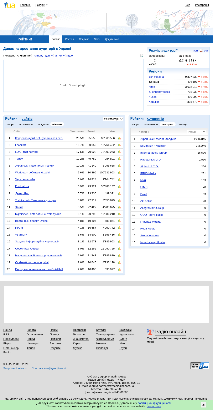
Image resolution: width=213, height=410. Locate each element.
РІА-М (19, 227)
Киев (152, 86)
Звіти (97, 39)
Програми (79, 329)
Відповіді (102, 348)
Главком (20, 145)
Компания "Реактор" (153, 145)
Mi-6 (143, 180)
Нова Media (147, 228)
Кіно (122, 343)
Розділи (40, 4)
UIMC (143, 187)
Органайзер (11, 348)
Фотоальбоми (105, 338)
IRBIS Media (148, 173)
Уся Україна (156, 76)
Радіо (6, 352)
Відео (7, 343)
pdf (204, 50)
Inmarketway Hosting (153, 242)
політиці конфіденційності (154, 403)
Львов (152, 96)
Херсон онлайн (25, 179)
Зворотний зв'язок (15, 368)
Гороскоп (79, 334)
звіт (195, 50)
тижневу (37, 55)
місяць (57, 124)
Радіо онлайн (170, 331)
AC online (146, 201)
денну (49, 55)
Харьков (154, 101)
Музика (77, 348)
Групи (123, 348)
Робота (31, 329)
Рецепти (55, 348)
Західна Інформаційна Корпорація (37, 241)
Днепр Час (22, 193)
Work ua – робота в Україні (32, 172)
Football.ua (22, 186)
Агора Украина (149, 235)
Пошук (54, 329)
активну (59, 55)
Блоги (123, 338)
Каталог (101, 329)
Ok (203, 404)
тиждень (43, 124)
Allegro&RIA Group (152, 207)
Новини (101, 343)
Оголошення (35, 334)
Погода (54, 334)
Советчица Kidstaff (27, 248)
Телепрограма (105, 334)
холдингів (155, 118)
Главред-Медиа (150, 221)
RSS (6, 334)
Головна (25, 4)
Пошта (7, 329)
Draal (143, 194)
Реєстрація (202, 4)
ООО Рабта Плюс (151, 214)
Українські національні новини (34, 165)
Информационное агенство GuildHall (39, 269)
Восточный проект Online (31, 220)
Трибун (19, 158)
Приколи (55, 338)
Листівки (55, 343)
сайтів (27, 118)
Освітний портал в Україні (31, 262)
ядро (70, 55)
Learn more (154, 406)
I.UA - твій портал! (26, 151)
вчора (10, 124)
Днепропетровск (159, 91)
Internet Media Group (153, 152)
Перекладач (11, 338)
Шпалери (32, 343)
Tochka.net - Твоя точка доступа (35, 200)
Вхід (187, 4)
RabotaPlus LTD (150, 159)
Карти (76, 343)
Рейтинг (69, 39)
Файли (31, 348)
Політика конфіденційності (49, 368)
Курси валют (127, 334)
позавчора (26, 124)
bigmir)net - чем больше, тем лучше (38, 214)
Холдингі (84, 39)
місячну (25, 55)
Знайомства (81, 338)
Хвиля (19, 207)
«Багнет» (21, 234)
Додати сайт (112, 39)
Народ (31, 338)
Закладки (125, 329)
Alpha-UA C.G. (149, 166)
